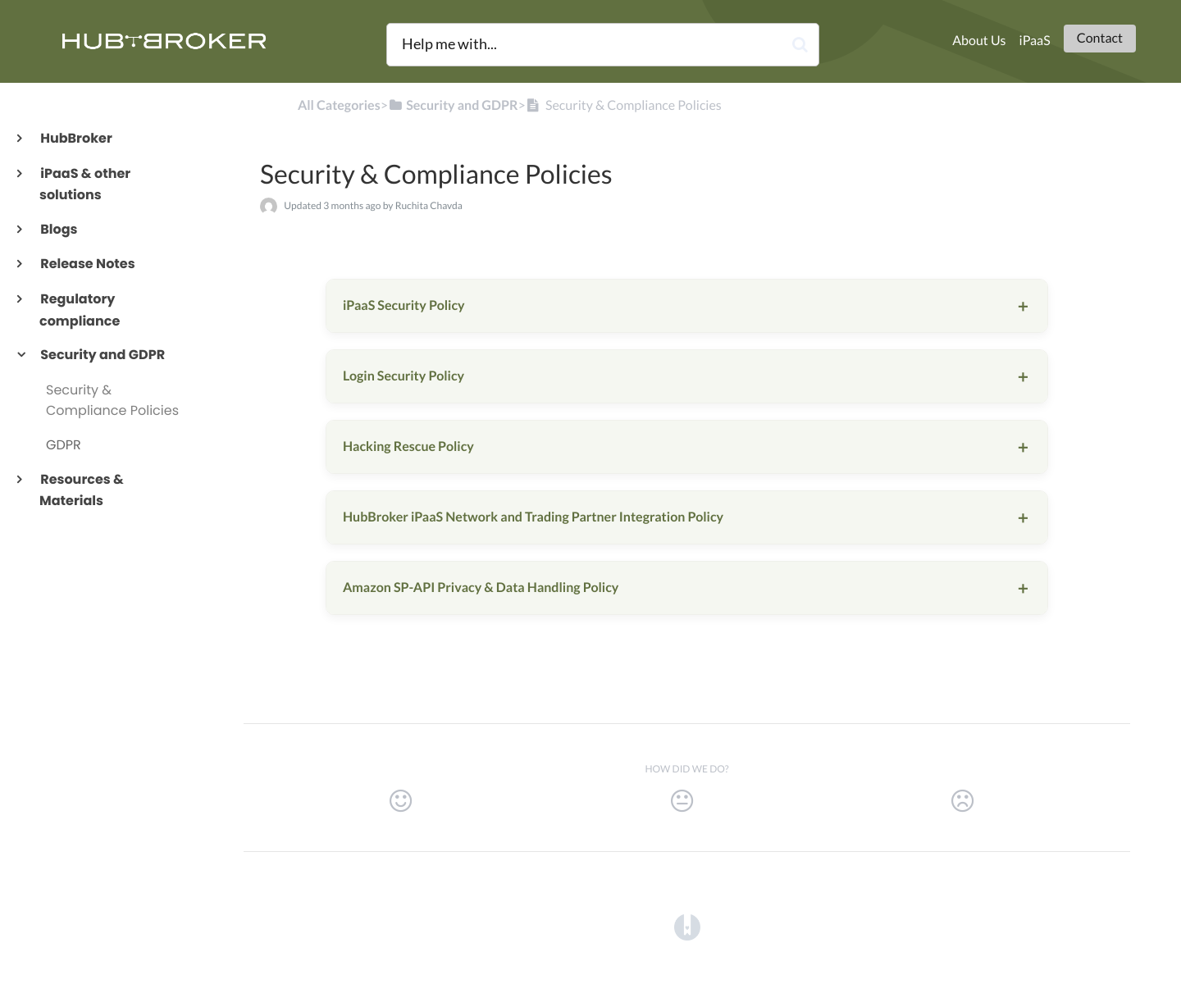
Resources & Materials (81, 490)
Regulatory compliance (79, 309)
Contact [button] (1100, 38)
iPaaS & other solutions (84, 184)
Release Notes (87, 263)
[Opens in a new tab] (687, 927)
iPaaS (1035, 40)
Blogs (58, 229)
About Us (978, 40)
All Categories (339, 105)
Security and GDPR (102, 354)
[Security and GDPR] (453, 105)
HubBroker (75, 138)
